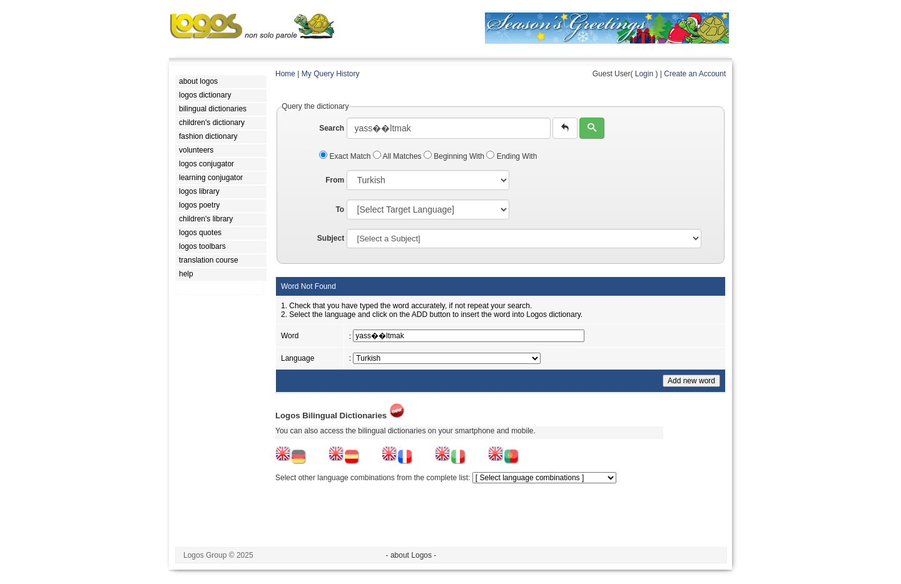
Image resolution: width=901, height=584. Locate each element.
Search (331, 128)
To (339, 209)
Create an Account (695, 73)
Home (285, 73)
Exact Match (346, 156)
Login (644, 73)
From (334, 180)
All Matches (398, 156)
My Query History (331, 73)
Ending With (511, 156)
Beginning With (455, 156)
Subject (330, 238)
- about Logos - (411, 555)
